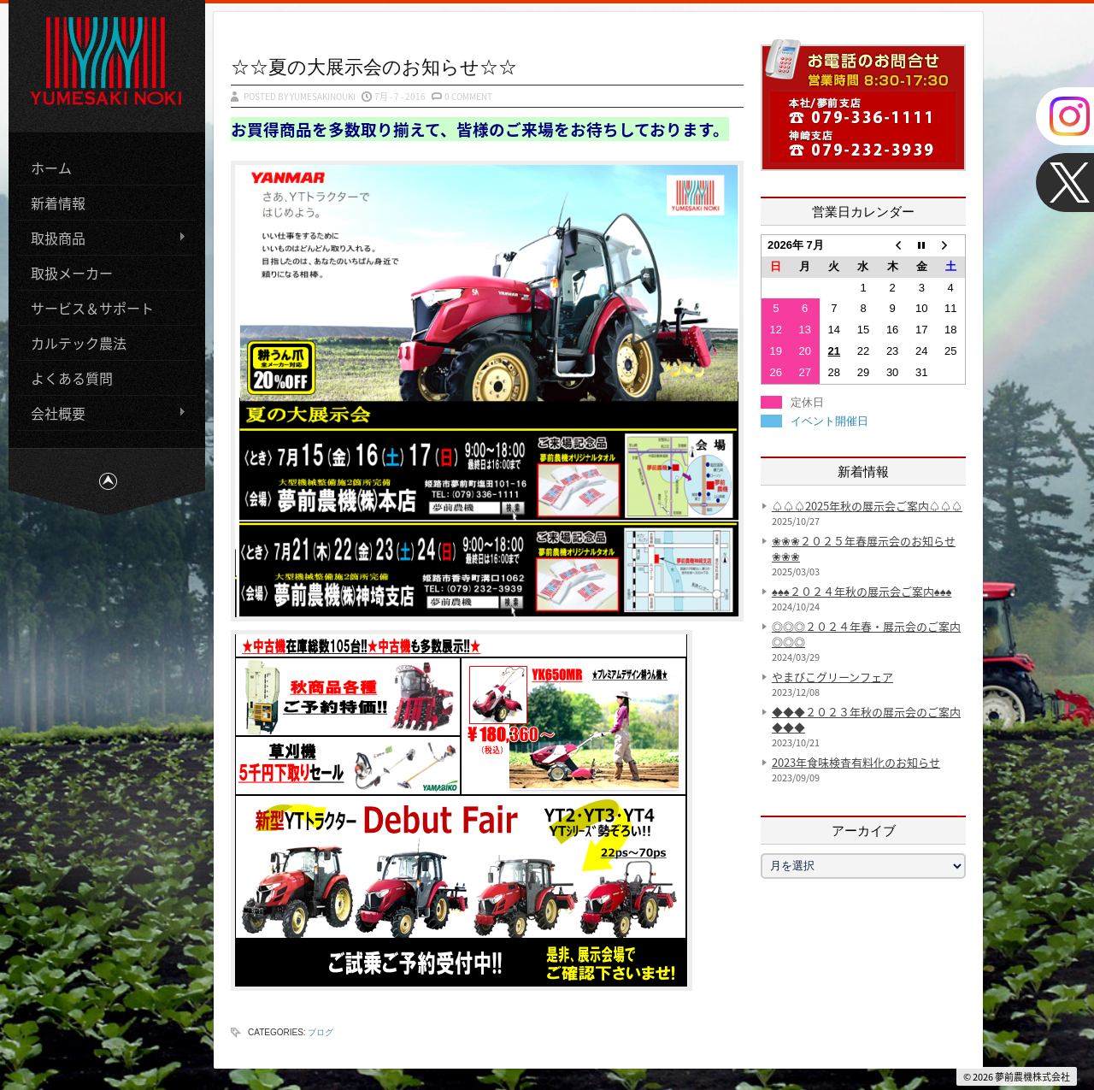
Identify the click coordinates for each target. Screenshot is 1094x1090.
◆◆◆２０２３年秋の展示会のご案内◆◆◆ (866, 719)
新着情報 (58, 202)
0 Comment (468, 96)
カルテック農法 (78, 343)
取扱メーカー (72, 272)
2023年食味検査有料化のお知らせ (856, 762)
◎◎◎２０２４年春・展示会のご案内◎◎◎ (866, 634)
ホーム (51, 167)
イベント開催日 (829, 421)
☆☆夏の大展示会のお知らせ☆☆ (374, 66)
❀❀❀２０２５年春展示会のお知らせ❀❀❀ (864, 548)
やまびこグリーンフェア (832, 677)
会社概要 (101, 413)
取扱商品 (101, 238)
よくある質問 (72, 378)
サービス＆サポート (92, 308)
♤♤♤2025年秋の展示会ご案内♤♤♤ (867, 506)
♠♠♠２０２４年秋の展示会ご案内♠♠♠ (861, 591)
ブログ (320, 1032)
